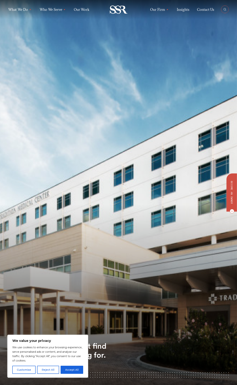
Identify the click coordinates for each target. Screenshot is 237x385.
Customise (24, 369)
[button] (118, 10)
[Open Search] (225, 9)
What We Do (20, 9)
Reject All (48, 369)
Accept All (72, 369)
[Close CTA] (231, 211)
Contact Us (205, 9)
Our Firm (159, 9)
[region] (47, 356)
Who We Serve (53, 9)
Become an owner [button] (231, 192)
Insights (183, 9)
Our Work (81, 9)
